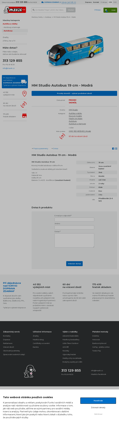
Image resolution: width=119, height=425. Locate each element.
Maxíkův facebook (98, 374)
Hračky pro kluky (75, 119)
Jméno (57, 224)
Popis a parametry (40, 148)
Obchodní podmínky (11, 351)
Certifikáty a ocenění (41, 343)
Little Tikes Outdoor (70, 343)
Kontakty (6, 336)
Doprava (6, 340)
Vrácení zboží (8, 347)
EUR (115, 2)
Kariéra (36, 347)
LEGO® (66, 347)
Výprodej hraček (69, 354)
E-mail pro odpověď (63, 216)
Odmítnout (98, 414)
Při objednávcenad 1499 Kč (14, 81)
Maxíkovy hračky (37, 17)
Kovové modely (75, 116)
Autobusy (8, 31)
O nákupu (104, 2)
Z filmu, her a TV (9, 41)
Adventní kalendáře (70, 336)
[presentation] (74, 253)
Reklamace (7, 343)
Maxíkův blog (38, 340)
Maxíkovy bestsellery (71, 340)
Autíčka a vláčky (10, 24)
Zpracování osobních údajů (14, 354)
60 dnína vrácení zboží (9, 104)
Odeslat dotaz (74, 264)
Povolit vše (98, 401)
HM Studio (73, 110)
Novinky (66, 351)
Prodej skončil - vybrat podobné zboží (74, 93)
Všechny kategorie (11, 20)
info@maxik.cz (9, 68)
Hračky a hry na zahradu (72, 358)
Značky (6, 37)
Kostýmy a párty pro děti (72, 362)
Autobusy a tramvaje (12, 27)
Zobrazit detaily (98, 407)
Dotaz (55, 148)
